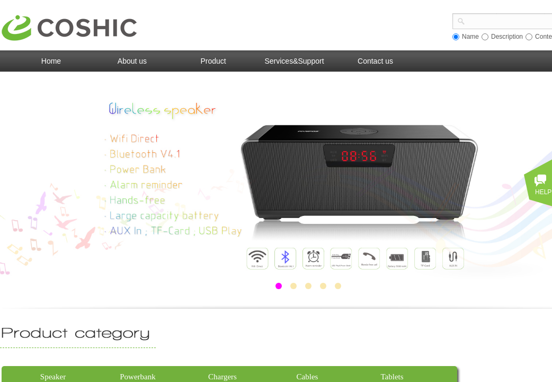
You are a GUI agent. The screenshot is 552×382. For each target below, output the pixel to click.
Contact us (375, 61)
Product (213, 61)
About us (132, 61)
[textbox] (508, 20)
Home (51, 61)
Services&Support (294, 61)
